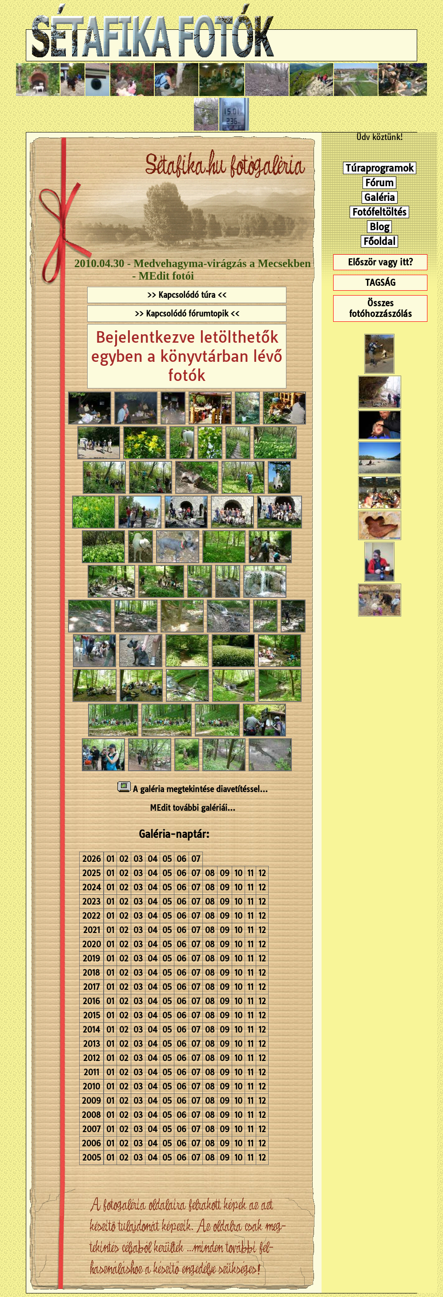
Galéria (379, 197)
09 (225, 873)
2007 (91, 1129)
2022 (91, 916)
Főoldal (379, 241)
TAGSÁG (380, 282)
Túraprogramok (380, 168)
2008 (91, 1115)
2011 (91, 1072)
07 (195, 859)
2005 (91, 1157)
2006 (91, 1143)
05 (167, 859)
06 (181, 859)
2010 (91, 1086)
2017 (91, 987)
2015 (91, 1015)
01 (110, 859)
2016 (91, 1001)
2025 (91, 873)
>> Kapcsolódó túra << (186, 295)
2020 (91, 944)
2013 (91, 1044)
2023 (91, 901)
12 (262, 873)
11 (250, 873)
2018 (91, 972)
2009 (91, 1100)
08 (210, 873)
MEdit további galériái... (192, 808)
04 (152, 859)
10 (238, 873)
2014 (91, 1029)
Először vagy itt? (380, 262)
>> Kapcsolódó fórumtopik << (187, 313)
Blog (379, 226)
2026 (91, 859)
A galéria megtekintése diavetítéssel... (192, 789)
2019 (91, 958)
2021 (91, 930)
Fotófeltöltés (379, 212)
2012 (91, 1058)
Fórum (379, 182)
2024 (91, 887)
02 (124, 859)
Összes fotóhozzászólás (380, 308)
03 (138, 859)
